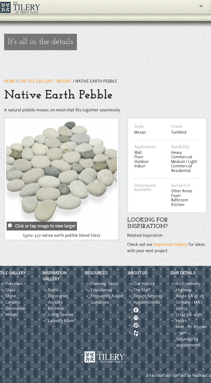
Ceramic (13, 302)
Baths (53, 290)
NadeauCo (201, 375)
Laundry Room (61, 320)
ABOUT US (138, 273)
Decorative (15, 308)
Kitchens (56, 308)
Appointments (147, 302)
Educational (101, 290)
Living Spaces (60, 314)
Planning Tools (104, 283)
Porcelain (14, 283)
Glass (10, 290)
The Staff (142, 290)
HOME (9, 81)
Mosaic (11, 314)
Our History (144, 283)
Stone (10, 296)
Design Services (148, 296)
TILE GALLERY (13, 273)
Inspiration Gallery (170, 244)
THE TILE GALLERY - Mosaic (45, 81)
